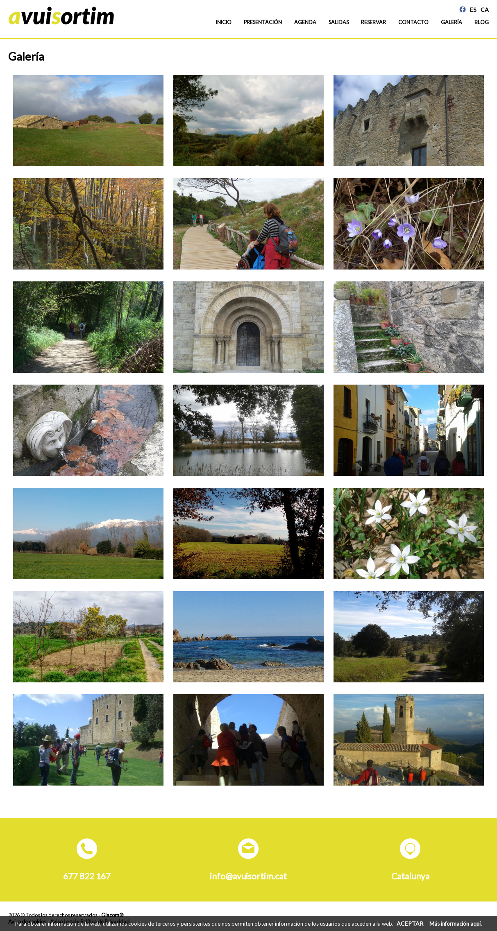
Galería (451, 22)
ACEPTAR (410, 923)
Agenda (305, 22)
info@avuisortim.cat (248, 876)
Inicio (223, 22)
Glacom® (112, 915)
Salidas (339, 22)
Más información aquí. (455, 923)
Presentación (263, 22)
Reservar (373, 22)
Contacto (413, 22)
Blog (481, 22)
